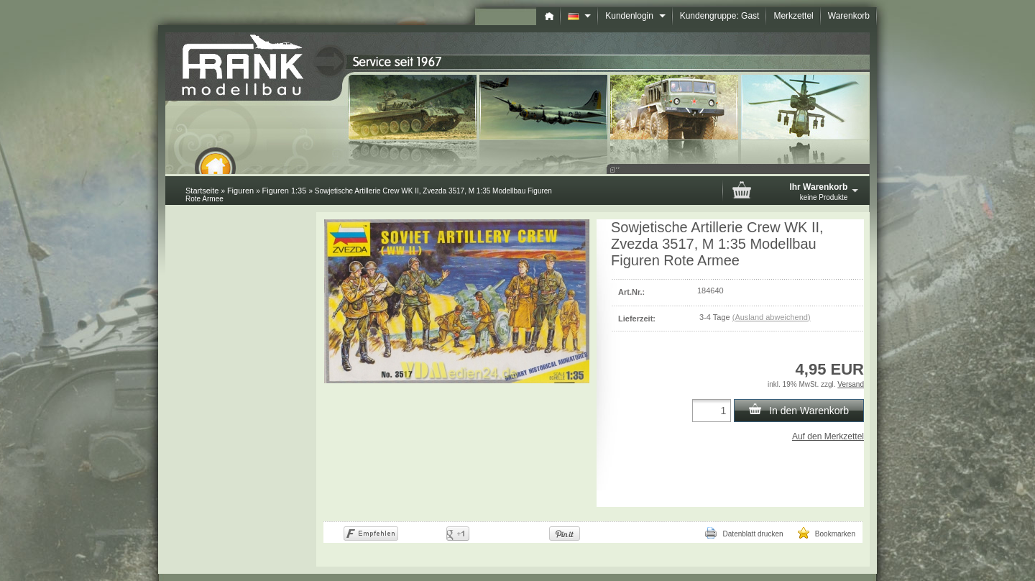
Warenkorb (849, 16)
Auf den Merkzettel (828, 436)
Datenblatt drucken (744, 533)
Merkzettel (793, 16)
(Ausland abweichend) (771, 317)
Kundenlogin (635, 16)
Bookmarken (826, 533)
